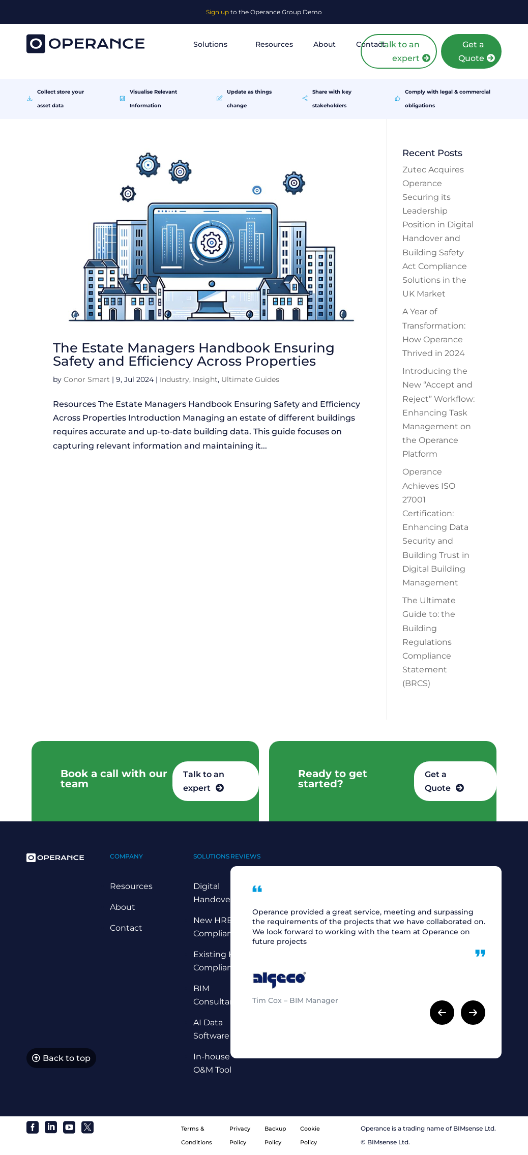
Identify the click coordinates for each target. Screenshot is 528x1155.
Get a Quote (471, 51)
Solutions (210, 44)
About (324, 44)
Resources (274, 44)
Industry (174, 379)
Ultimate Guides (250, 379)
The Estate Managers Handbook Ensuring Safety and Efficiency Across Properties (194, 354)
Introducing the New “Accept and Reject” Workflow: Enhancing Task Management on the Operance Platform (438, 412)
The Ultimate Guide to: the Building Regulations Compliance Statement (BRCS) (429, 642)
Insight (205, 379)
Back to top (67, 1058)
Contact (126, 928)
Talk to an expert (399, 51)
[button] (442, 1012)
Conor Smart (87, 379)
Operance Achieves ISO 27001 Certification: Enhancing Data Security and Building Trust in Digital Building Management (436, 527)
